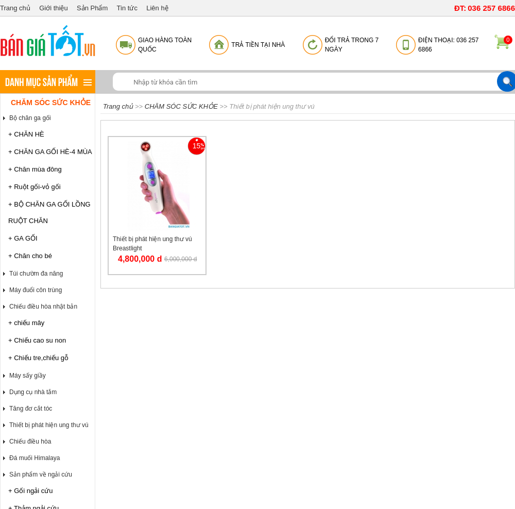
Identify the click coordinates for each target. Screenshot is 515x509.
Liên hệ (157, 8)
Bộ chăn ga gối (30, 118)
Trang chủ (15, 8)
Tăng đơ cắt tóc (30, 408)
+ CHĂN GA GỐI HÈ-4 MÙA (50, 152)
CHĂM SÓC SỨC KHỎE (51, 102)
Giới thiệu (53, 8)
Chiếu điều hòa (30, 441)
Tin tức (127, 8)
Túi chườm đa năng (36, 273)
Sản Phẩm (92, 8)
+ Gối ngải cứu (30, 491)
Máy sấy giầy (27, 375)
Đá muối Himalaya (34, 458)
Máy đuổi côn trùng (35, 290)
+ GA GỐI (23, 238)
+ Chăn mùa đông (35, 169)
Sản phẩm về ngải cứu (40, 474)
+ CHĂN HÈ (26, 134)
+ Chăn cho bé (30, 256)
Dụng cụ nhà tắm (33, 392)
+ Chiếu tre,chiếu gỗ (38, 358)
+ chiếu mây (26, 323)
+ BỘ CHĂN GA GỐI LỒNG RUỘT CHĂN (49, 212)
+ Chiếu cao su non (37, 340)
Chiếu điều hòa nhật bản (43, 306)
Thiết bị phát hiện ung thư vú (49, 425)
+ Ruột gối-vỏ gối (34, 187)
